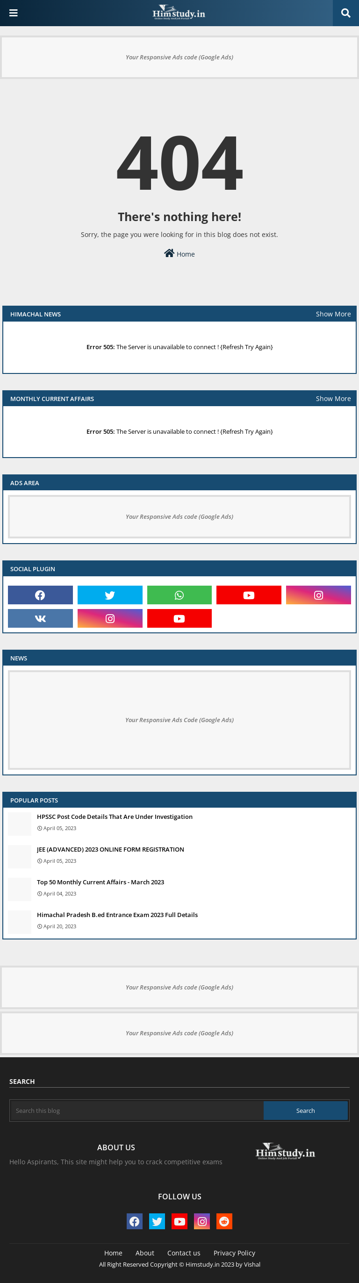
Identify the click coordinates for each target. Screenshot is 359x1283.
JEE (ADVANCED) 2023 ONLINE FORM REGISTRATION (110, 849)
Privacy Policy (234, 1252)
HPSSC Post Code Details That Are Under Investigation (115, 816)
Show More (333, 313)
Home (179, 253)
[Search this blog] (137, 1110)
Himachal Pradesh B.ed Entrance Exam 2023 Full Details (117, 914)
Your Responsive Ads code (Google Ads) (179, 57)
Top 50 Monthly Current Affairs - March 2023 (100, 882)
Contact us (184, 1252)
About (145, 1252)
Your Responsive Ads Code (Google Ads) (179, 720)
